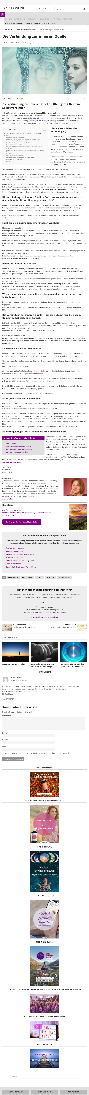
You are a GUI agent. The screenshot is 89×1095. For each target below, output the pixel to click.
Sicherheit (50, 577)
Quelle (39, 577)
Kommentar (6, 715)
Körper (36, 374)
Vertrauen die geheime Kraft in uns (18, 446)
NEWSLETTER (41, 9)
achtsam (69, 307)
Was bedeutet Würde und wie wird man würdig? (42, 665)
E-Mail (4, 740)
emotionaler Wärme (34, 118)
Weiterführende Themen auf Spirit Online (16, 163)
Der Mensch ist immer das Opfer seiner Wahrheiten (72, 665)
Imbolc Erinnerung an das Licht (17, 452)
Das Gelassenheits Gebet (13, 664)
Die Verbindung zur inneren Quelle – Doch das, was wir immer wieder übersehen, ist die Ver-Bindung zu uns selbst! (23, 140)
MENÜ (2, 14)
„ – (14, 510)
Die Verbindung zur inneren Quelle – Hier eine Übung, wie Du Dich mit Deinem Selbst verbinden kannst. (25, 151)
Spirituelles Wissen (13, 564)
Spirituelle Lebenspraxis (26, 43)
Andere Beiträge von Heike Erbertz (14, 159)
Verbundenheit (65, 577)
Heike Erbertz (27, 577)
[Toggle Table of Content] (43, 130)
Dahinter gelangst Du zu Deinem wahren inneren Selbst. (20, 157)
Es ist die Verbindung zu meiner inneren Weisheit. (18, 143)
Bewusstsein (13, 577)
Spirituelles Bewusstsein (15, 551)
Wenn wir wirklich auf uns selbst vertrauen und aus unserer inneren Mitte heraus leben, (24, 147)
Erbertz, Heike (11, 443)
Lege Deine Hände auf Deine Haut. (14, 154)
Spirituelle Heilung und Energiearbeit (20, 560)
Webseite (6, 746)
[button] (4, 98)
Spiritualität (25, 488)
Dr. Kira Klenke (16, 677)
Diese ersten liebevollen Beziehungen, (15, 137)
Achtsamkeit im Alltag (14, 557)
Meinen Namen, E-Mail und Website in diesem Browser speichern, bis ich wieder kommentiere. (42, 753)
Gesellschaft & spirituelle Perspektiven (21, 567)
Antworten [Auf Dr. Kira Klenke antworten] (9, 699)
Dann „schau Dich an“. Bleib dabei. (14, 155)
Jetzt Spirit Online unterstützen (45, 617)
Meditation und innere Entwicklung (20, 554)
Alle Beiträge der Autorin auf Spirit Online (21, 522)
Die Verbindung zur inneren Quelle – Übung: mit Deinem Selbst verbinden (23, 134)
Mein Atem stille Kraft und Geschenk (19, 449)
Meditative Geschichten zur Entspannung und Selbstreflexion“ (27, 512)
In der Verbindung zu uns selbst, (14, 144)
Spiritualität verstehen (15, 548)
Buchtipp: (8, 161)
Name (4, 733)
